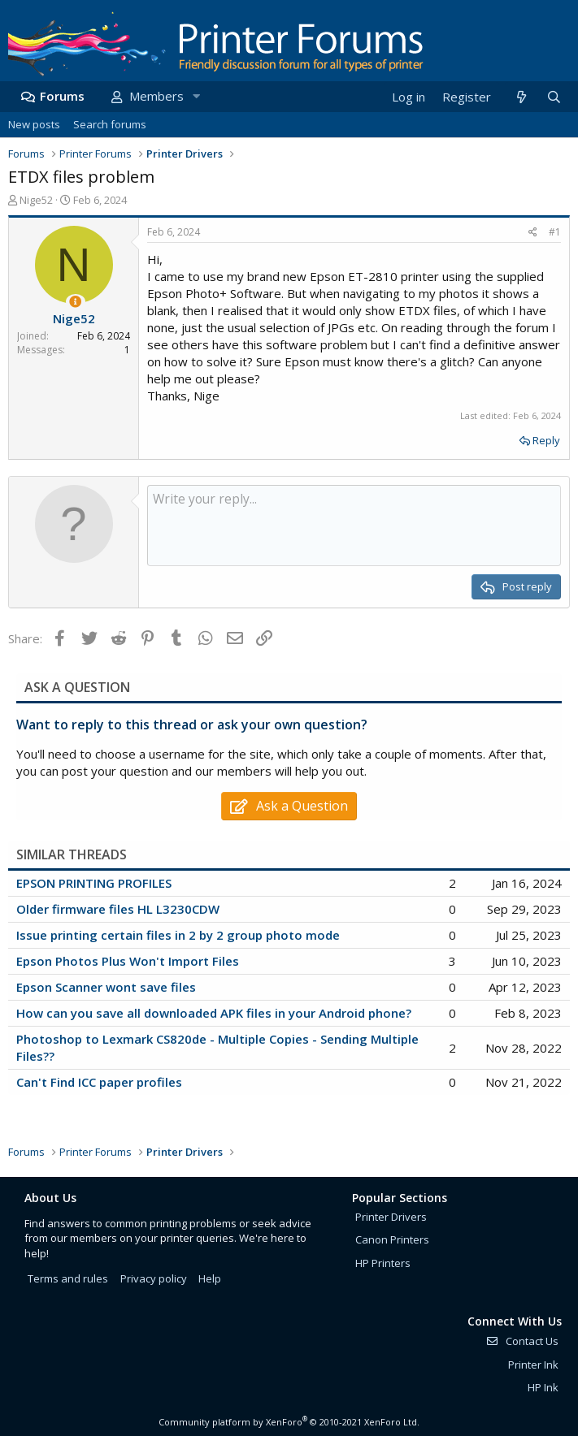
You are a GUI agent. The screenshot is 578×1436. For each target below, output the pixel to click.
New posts (34, 124)
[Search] (553, 97)
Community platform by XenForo (289, 1422)
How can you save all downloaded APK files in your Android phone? (213, 1013)
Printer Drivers (391, 1216)
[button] (196, 96)
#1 (555, 232)
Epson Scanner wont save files (106, 987)
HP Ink (543, 1387)
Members (156, 96)
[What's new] (521, 97)
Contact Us (521, 1341)
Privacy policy (153, 1278)
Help (209, 1278)
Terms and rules (68, 1278)
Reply (546, 440)
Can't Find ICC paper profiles (99, 1082)
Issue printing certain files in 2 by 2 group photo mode (178, 935)
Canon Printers (392, 1239)
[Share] (533, 232)
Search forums (109, 124)
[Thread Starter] (75, 301)
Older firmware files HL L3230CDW (117, 909)
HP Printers (383, 1263)
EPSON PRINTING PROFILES (94, 883)
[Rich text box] (354, 525)
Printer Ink (533, 1364)
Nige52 (36, 199)
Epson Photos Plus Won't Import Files (127, 961)
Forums (62, 96)
